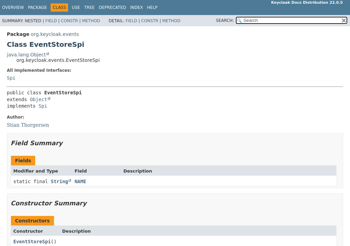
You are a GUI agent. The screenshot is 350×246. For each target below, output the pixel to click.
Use (76, 7)
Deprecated (112, 7)
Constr (69, 20)
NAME (80, 181)
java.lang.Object (26, 54)
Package (37, 7)
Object (38, 99)
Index (136, 7)
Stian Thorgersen (28, 125)
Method (91, 20)
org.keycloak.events (55, 34)
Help (152, 7)
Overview (13, 7)
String (59, 181)
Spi (11, 78)
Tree (89, 7)
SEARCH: (225, 20)
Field (51, 20)
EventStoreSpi (32, 241)
